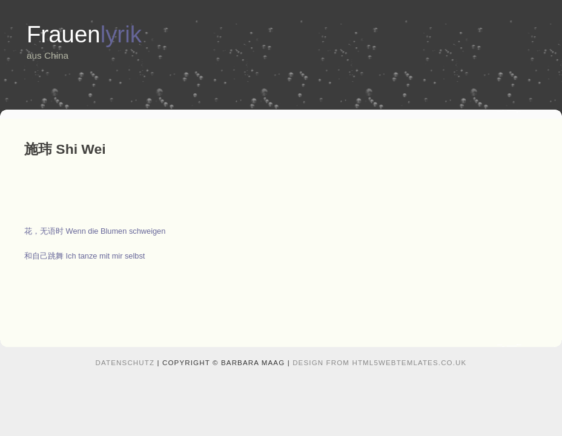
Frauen (84, 34)
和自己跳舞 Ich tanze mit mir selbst (84, 255)
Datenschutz (125, 362)
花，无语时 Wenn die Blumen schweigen (94, 231)
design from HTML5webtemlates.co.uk (379, 362)
